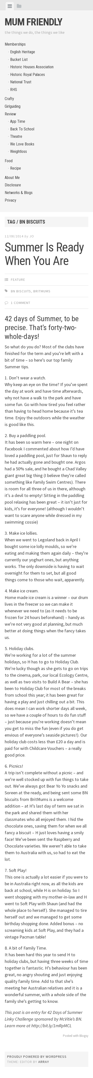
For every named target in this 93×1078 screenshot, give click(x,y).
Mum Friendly (33, 22)
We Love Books (22, 144)
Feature (18, 279)
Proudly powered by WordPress (37, 1056)
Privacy (10, 200)
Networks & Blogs (19, 192)
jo (31, 236)
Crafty (9, 98)
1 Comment (20, 302)
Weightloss (18, 151)
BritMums (42, 291)
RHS (13, 89)
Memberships (15, 44)
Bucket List (19, 59)
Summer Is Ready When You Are (44, 254)
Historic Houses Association (32, 67)
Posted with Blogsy (75, 1036)
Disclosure (13, 185)
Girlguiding (12, 106)
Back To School (22, 129)
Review (10, 114)
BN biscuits (21, 291)
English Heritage (22, 52)
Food (9, 161)
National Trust (20, 82)
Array (43, 1062)
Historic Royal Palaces (27, 74)
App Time (17, 121)
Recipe (15, 168)
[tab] (10, 6)
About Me (12, 177)
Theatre (16, 136)
